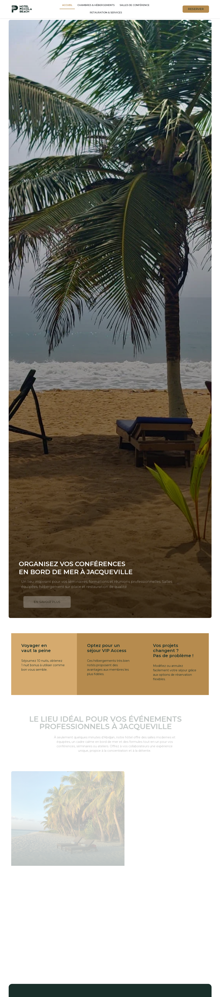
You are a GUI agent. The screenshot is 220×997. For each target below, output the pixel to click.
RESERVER (196, 9)
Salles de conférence (134, 5)
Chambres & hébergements (96, 5)
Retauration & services (106, 12)
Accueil (67, 5)
